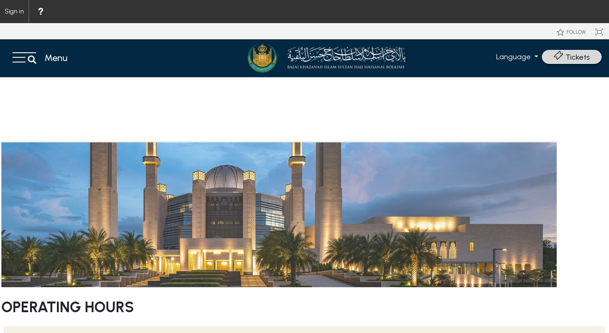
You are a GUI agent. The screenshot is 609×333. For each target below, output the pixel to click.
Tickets (572, 57)
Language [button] (514, 56)
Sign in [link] (14, 11)
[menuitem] (40, 11)
